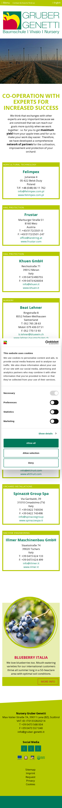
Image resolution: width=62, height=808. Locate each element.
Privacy (30, 780)
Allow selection (31, 453)
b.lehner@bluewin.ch (31, 334)
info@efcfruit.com (31, 470)
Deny (31, 463)
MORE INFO (48, 681)
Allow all (31, 443)
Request (30, 777)
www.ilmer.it (31, 567)
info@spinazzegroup (31, 516)
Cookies (30, 784)
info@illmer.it (31, 563)
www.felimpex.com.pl (31, 195)
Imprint (30, 773)
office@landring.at (31, 238)
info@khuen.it (31, 284)
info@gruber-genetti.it (31, 732)
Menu (6, 2)
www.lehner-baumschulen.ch (31, 338)
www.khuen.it (31, 288)
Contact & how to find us (24, 3)
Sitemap (30, 769)
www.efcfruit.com (31, 474)
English (56, 2)
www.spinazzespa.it (31, 520)
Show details (46, 433)
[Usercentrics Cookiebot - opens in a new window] (45, 342)
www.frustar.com (31, 241)
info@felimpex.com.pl (31, 191)
